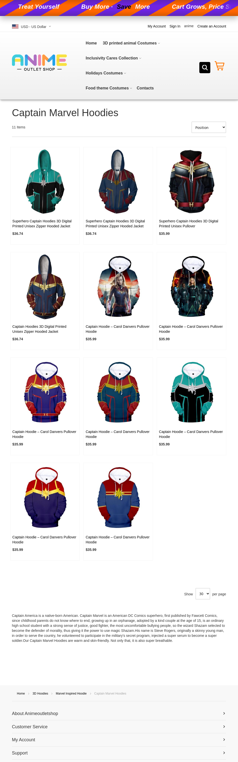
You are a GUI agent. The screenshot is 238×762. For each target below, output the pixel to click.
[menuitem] (91, 43)
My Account (157, 26)
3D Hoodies (40, 693)
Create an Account (211, 26)
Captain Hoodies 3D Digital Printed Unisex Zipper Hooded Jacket (39, 329)
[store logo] (39, 62)
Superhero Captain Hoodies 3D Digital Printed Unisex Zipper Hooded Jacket (42, 223)
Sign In (174, 26)
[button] (32, 26)
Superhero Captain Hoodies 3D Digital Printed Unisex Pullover (188, 223)
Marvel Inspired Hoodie (72, 693)
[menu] (130, 66)
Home (21, 693)
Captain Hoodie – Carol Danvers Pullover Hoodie (117, 329)
